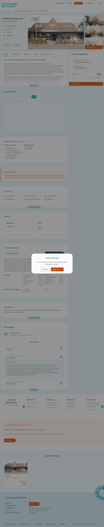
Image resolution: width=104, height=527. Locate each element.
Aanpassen (45, 269)
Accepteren (55, 269)
